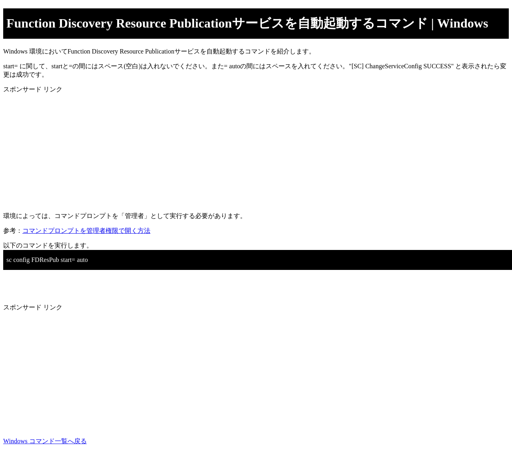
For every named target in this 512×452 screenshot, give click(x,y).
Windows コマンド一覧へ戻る (45, 441)
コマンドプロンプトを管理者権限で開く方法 (86, 230)
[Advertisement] (243, 150)
